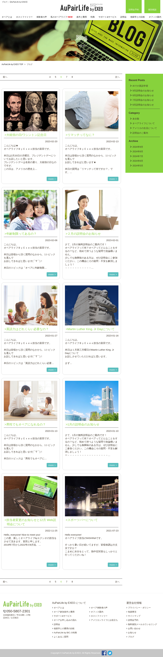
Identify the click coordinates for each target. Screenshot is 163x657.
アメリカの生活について (144, 128)
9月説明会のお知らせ (143, 90)
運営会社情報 (134, 603)
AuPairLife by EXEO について (69, 603)
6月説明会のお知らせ (143, 104)
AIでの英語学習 (140, 86)
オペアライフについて (143, 123)
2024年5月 (137, 165)
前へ (5, 77)
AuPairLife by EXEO (81, 8)
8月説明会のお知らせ (143, 95)
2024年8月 (137, 151)
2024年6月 (137, 161)
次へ (117, 77)
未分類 (135, 118)
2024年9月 (137, 147)
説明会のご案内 (140, 133)
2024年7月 (137, 156)
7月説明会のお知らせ (143, 100)
